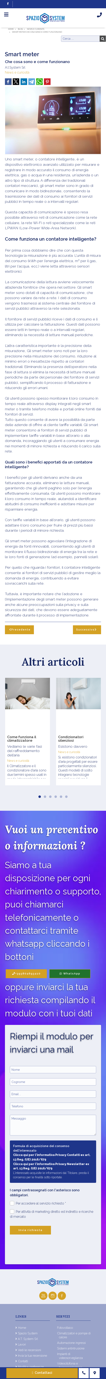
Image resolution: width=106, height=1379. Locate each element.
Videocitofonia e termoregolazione (69, 1365)
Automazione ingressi (71, 1342)
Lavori (22, 1344)
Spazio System (28, 1333)
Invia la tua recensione (32, 1355)
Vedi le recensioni (29, 1350)
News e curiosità (17, 72)
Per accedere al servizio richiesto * (38, 1203)
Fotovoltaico (65, 1327)
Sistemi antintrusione (70, 1348)
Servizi (63, 1316)
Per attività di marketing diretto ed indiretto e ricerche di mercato (51, 1214)
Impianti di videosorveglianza (70, 1356)
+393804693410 (26, 973)
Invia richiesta (30, 1230)
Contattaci (42, 1373)
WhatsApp (70, 973)
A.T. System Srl (28, 1339)
